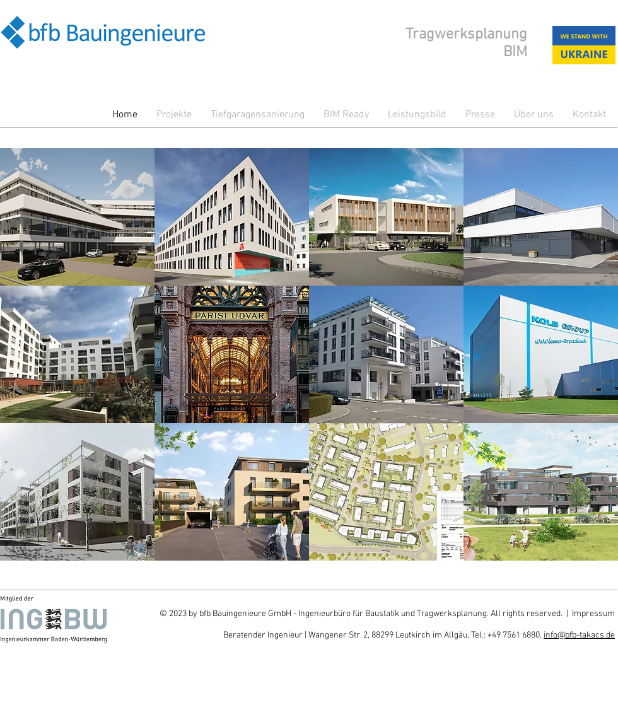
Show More (309, 570)
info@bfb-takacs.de (579, 635)
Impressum (593, 614)
